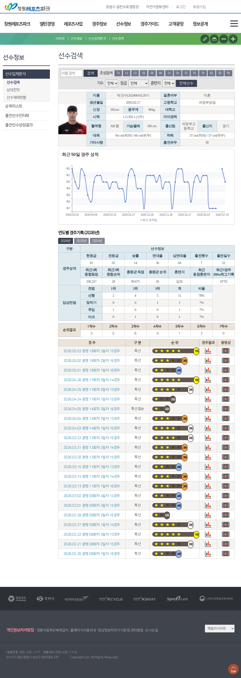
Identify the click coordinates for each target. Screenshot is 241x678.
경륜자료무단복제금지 (52, 630)
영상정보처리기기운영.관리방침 (120, 630)
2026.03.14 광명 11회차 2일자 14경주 (92, 477)
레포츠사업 (73, 24)
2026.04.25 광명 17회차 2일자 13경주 (92, 390)
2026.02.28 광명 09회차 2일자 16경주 (92, 515)
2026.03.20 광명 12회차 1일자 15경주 (92, 457)
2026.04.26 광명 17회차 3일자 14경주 (92, 380)
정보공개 (200, 24)
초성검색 (106, 73)
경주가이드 (149, 24)
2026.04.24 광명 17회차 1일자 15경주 (92, 399)
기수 (100, 83)
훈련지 (155, 83)
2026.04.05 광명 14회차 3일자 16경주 (92, 409)
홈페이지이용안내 (83, 630)
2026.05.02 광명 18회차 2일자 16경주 (92, 361)
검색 (90, 73)
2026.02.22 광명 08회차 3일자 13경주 (92, 534)
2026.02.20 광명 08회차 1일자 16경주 (92, 554)
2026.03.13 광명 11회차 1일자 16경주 (92, 486)
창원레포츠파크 (17, 24)
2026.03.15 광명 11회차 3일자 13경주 (92, 467)
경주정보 (99, 24)
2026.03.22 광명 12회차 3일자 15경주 (92, 438)
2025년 (81, 241)
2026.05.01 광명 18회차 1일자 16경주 (92, 370)
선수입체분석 (15, 74)
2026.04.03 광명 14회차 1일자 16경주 (92, 428)
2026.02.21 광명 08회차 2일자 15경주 (92, 544)
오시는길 (151, 630)
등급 (123, 83)
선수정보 (123, 24)
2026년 (65, 241)
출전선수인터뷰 (17, 116)
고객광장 (175, 24)
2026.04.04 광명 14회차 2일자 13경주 (92, 419)
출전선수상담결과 (18, 125)
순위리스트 (13, 106)
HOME (60, 39)
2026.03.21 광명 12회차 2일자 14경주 (92, 448)
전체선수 (186, 83)
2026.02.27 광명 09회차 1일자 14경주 (92, 525)
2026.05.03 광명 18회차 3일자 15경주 (92, 351)
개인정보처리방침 (20, 630)
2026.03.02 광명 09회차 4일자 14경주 (92, 496)
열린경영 (47, 24)
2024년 (97, 241)
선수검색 (118, 39)
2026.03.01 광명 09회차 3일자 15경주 (92, 505)
